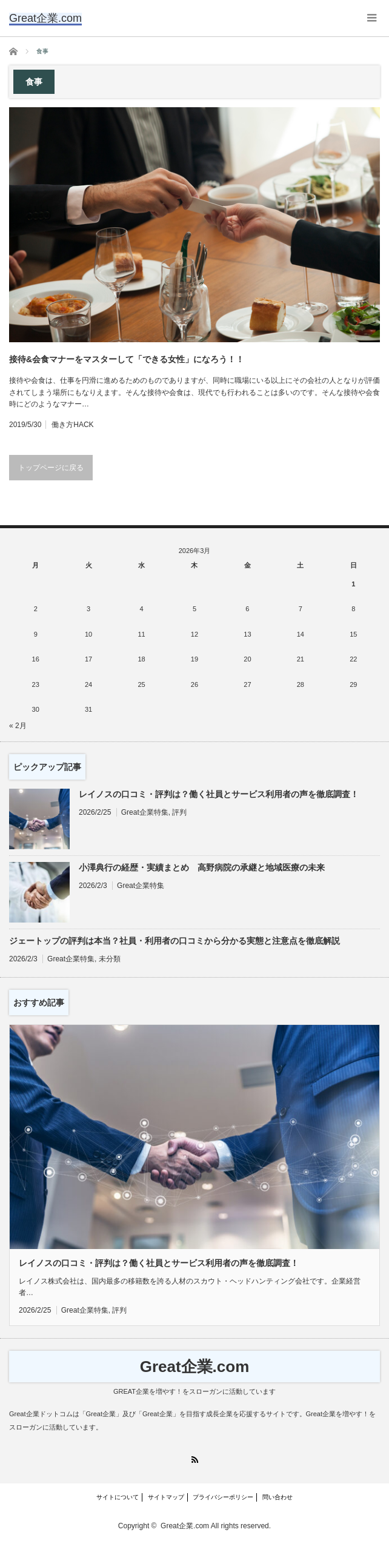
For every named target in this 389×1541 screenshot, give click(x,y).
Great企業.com (195, 1366)
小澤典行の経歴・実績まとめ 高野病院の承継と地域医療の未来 (202, 867)
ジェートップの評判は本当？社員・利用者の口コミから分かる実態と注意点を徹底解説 (174, 941)
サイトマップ (166, 1497)
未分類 (110, 959)
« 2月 (18, 725)
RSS (194, 1459)
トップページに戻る (51, 467)
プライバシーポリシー (223, 1497)
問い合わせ (277, 1497)
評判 (179, 812)
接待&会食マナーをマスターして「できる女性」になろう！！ (126, 359)
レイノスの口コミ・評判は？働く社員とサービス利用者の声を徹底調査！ (219, 794)
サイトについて (117, 1497)
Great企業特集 (144, 812)
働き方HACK (72, 424)
